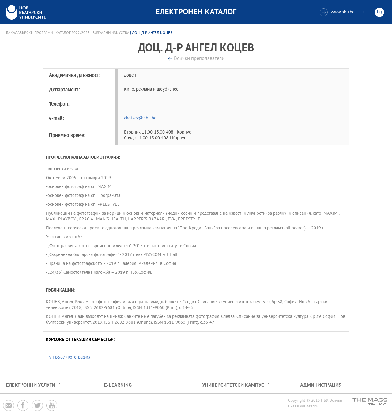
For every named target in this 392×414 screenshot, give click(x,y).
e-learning (118, 385)
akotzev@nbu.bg (140, 118)
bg (379, 12)
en (365, 12)
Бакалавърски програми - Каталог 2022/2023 (48, 33)
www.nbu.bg (337, 12)
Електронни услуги (30, 385)
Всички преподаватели (199, 59)
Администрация (321, 385)
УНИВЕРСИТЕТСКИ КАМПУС (233, 385)
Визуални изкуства (110, 33)
